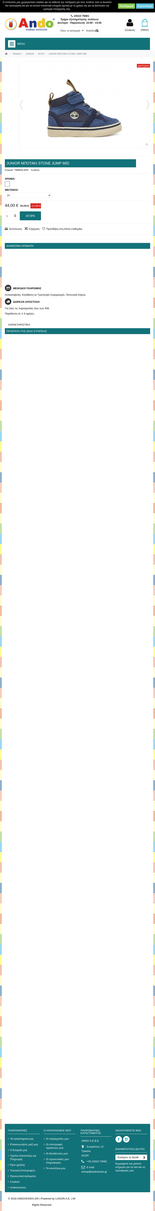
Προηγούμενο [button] (21, 105)
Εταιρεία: (9, 170)
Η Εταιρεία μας (18, 1150)
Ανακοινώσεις (18, 1187)
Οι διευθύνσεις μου (57, 1153)
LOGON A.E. (62, 1198)
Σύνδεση (130, 29)
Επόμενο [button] (148, 105)
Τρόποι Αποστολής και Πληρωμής (23, 1157)
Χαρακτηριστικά (19, 324)
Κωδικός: (35, 170)
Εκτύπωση (15, 228)
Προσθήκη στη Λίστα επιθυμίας (64, 228)
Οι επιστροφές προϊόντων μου (55, 1146)
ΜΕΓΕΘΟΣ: (12, 189)
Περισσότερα (144, 6)
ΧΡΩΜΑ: (10, 178)
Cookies (15, 1181)
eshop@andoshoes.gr (94, 1171)
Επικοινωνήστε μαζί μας (24, 1144)
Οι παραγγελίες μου (57, 1138)
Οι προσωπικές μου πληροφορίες (57, 1161)
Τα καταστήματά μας (22, 1138)
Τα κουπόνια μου (56, 1168)
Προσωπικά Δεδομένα (23, 1176)
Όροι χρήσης (17, 1164)
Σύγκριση (34, 228)
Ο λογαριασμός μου (57, 1130)
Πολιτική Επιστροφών (22, 1170)
